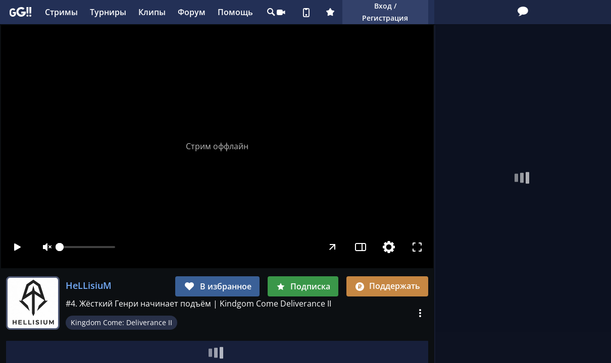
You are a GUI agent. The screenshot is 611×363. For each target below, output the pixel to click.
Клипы (152, 12)
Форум (192, 12)
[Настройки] (389, 247)
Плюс (330, 12)
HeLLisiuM (89, 285)
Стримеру (280, 12)
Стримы (61, 12)
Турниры (108, 12)
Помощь (235, 12)
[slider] (87, 247)
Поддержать (387, 285)
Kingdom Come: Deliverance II (121, 322)
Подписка (303, 286)
